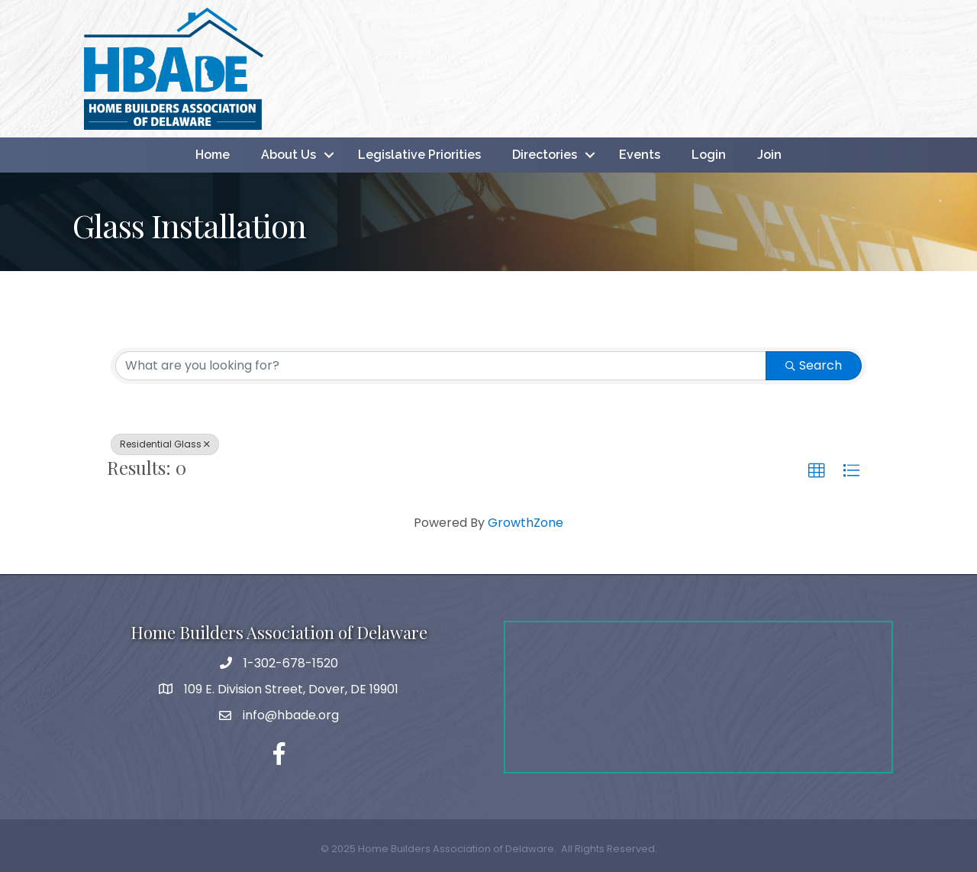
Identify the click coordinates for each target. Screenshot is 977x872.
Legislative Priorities (419, 154)
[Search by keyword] (440, 365)
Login (709, 154)
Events (639, 154)
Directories (544, 154)
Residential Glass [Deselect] (165, 444)
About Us (288, 154)
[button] (816, 471)
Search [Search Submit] (813, 365)
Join (769, 154)
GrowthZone (525, 522)
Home (212, 154)
